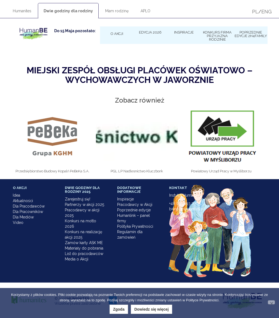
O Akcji (117, 33)
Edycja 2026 (150, 32)
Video (18, 222)
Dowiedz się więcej (151, 309)
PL (255, 11)
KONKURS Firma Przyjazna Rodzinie (217, 35)
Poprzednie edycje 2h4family (251, 34)
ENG (266, 11)
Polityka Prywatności (135, 226)
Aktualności (23, 201)
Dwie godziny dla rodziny (68, 11)
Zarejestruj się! (77, 199)
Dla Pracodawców (29, 206)
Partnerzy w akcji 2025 (84, 204)
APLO (145, 11)
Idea (16, 195)
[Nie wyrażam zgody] (271, 302)
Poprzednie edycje (134, 210)
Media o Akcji (76, 259)
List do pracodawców (84, 253)
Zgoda (119, 309)
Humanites (22, 11)
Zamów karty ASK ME (84, 243)
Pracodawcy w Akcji (134, 204)
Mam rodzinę (117, 11)
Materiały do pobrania (84, 248)
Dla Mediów (23, 217)
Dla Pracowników (28, 211)
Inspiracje (184, 32)
